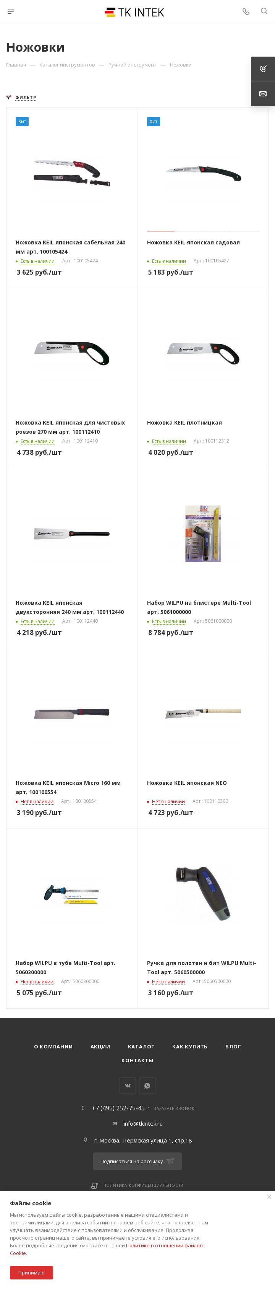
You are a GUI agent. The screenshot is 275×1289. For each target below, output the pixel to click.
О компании (53, 1046)
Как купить (190, 1046)
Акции (100, 1046)
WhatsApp (147, 1085)
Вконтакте (128, 1085)
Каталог (141, 1046)
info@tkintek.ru (143, 1123)
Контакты (137, 1060)
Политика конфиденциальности (144, 1185)
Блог (233, 1046)
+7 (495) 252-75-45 (118, 1108)
